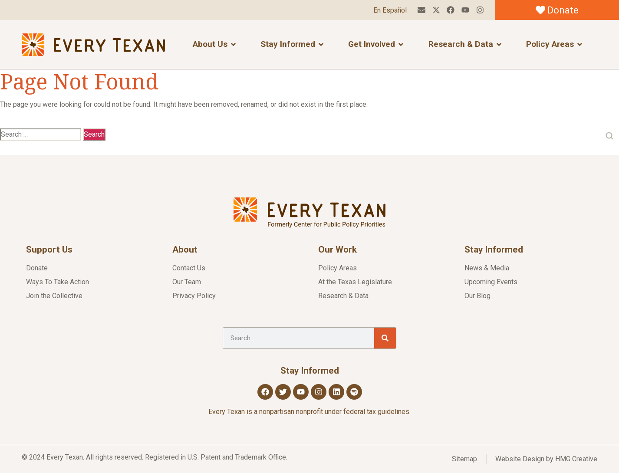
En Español (389, 10)
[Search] (385, 338)
